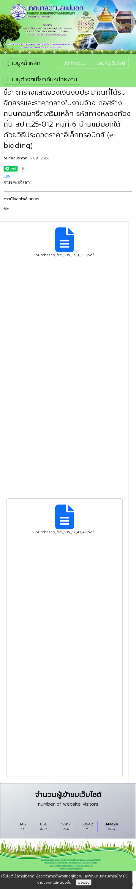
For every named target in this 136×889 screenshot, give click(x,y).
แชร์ (7, 175)
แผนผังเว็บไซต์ (111, 63)
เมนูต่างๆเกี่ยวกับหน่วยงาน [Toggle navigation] (42, 79)
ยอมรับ (84, 882)
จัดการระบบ (75, 63)
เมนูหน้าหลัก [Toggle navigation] (23, 63)
